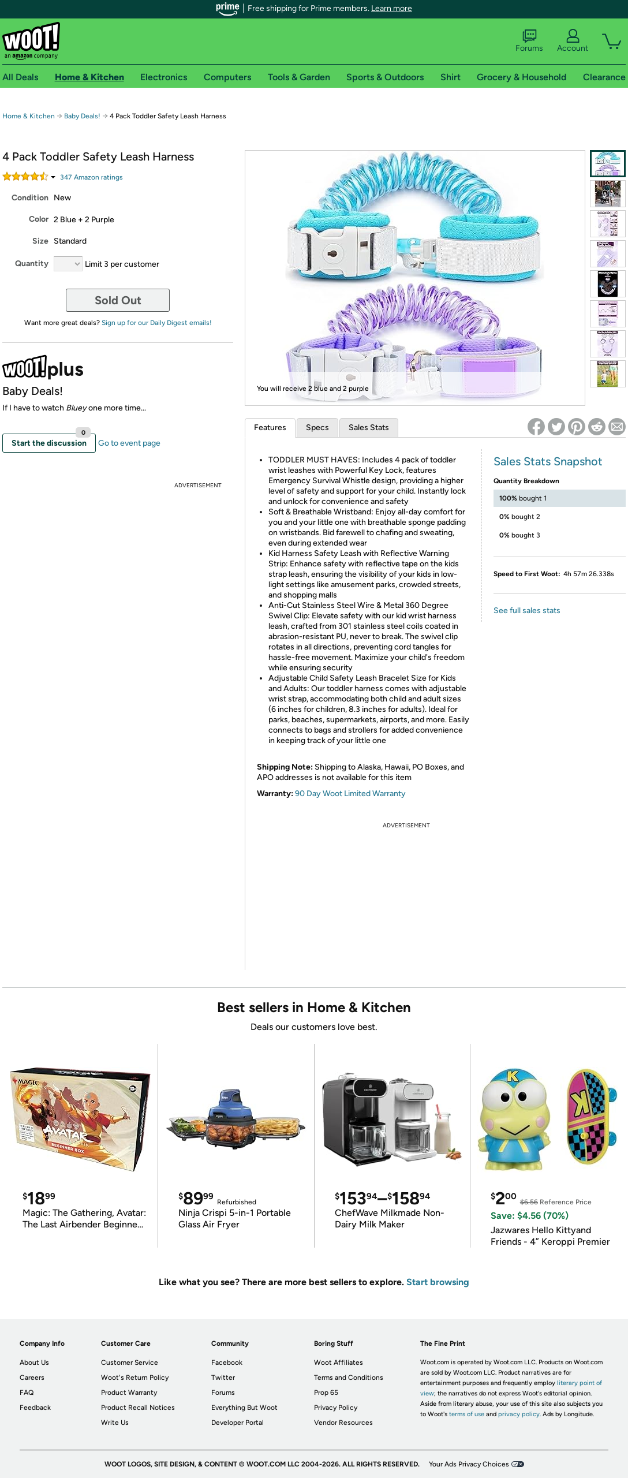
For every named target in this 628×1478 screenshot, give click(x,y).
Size (40, 241)
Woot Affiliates (338, 1362)
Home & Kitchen (28, 116)
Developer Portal (237, 1423)
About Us (34, 1362)
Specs (317, 427)
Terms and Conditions (348, 1378)
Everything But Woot (244, 1408)
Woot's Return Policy (135, 1378)
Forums (529, 41)
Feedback (35, 1408)
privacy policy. (519, 1414)
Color (38, 219)
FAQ (26, 1393)
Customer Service (129, 1362)
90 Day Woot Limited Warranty (350, 793)
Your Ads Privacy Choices (469, 1464)
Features (270, 427)
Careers (32, 1378)
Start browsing (437, 1282)
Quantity (31, 263)
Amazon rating (91, 177)
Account (572, 41)
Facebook (226, 1362)
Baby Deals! (82, 116)
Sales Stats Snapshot (548, 461)
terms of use (466, 1414)
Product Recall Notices (138, 1408)
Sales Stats (369, 427)
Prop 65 (326, 1393)
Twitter (223, 1378)
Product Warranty (129, 1393)
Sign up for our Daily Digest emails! (157, 323)
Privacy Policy (335, 1408)
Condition (30, 198)
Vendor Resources (343, 1423)
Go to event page (129, 443)
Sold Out (118, 300)
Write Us (115, 1423)
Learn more (391, 8)
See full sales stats (527, 610)
